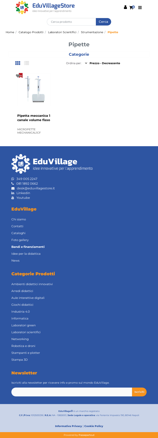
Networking (20, 339)
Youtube (20, 198)
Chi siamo (18, 219)
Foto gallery (20, 240)
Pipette (113, 32)
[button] (103, 22)
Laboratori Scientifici (62, 32)
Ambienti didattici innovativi (32, 284)
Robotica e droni (23, 346)
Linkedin (20, 193)
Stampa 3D (19, 359)
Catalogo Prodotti (31, 32)
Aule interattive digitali (27, 298)
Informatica (19, 318)
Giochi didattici (22, 305)
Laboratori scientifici (26, 332)
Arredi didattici (22, 291)
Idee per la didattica (26, 254)
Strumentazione (92, 32)
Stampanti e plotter (25, 353)
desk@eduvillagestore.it (33, 188)
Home (10, 32)
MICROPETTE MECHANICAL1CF (29, 131)
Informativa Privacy (68, 426)
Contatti (17, 226)
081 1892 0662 (24, 183)
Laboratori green (23, 325)
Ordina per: (73, 63)
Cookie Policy (93, 426)
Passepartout (86, 434)
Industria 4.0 (20, 311)
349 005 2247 (24, 179)
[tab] (19, 63)
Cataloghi (18, 233)
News (15, 260)
